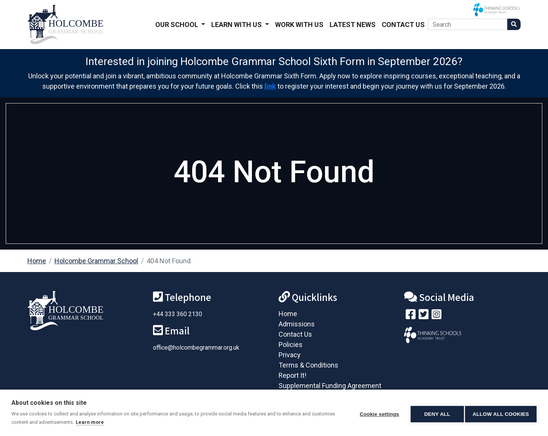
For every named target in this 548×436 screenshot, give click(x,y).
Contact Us (403, 25)
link (270, 86)
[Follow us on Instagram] (436, 316)
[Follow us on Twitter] (424, 316)
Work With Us (299, 25)
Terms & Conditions (308, 365)
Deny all (435, 413)
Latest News (353, 25)
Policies (291, 344)
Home (36, 261)
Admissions (297, 324)
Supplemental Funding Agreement (330, 386)
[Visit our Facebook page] (411, 316)
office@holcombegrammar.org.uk (196, 347)
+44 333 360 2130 (177, 314)
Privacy (290, 355)
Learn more (114, 422)
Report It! (292, 375)
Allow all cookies (501, 413)
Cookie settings (377, 413)
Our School (177, 25)
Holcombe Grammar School (96, 261)
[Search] (467, 24)
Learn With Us (237, 25)
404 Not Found (169, 261)
